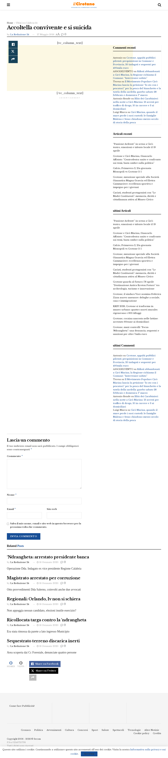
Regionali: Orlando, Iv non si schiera (43, 600)
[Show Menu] (8, 5)
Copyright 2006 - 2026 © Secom (24, 741)
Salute (105, 731)
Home (10, 23)
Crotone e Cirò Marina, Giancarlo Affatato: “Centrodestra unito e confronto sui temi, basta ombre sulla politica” (137, 159)
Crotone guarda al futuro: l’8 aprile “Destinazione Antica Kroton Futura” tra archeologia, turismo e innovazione (136, 285)
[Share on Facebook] (13, 45)
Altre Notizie (151, 731)
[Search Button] (159, 5)
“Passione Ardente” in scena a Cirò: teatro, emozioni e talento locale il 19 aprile (134, 147)
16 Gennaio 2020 (47, 563)
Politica (38, 731)
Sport (95, 731)
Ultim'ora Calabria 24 (26, 23)
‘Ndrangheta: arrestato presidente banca (48, 558)
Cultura (69, 731)
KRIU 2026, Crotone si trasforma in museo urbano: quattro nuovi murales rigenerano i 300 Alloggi (135, 310)
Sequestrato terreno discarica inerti (43, 642)
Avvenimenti (54, 731)
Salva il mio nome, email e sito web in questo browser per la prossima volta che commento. (45, 526)
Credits (157, 735)
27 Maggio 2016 (45, 34)
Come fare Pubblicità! (21, 708)
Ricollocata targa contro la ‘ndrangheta (46, 621)
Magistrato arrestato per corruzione (43, 579)
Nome (12, 495)
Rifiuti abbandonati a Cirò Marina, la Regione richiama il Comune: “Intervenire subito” (136, 75)
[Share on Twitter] (43, 672)
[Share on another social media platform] (32, 679)
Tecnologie (134, 731)
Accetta (89, 753)
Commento (15, 456)
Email (11, 510)
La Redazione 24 (19, 34)
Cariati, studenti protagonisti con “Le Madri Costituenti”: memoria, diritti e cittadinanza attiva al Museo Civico (134, 196)
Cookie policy (141, 735)
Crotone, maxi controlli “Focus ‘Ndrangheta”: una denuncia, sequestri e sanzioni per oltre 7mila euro (136, 330)
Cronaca (26, 731)
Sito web (52, 510)
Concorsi (83, 731)
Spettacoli (118, 731)
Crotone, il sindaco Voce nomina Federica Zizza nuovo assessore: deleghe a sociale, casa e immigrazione (137, 297)
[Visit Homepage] (84, 5)
